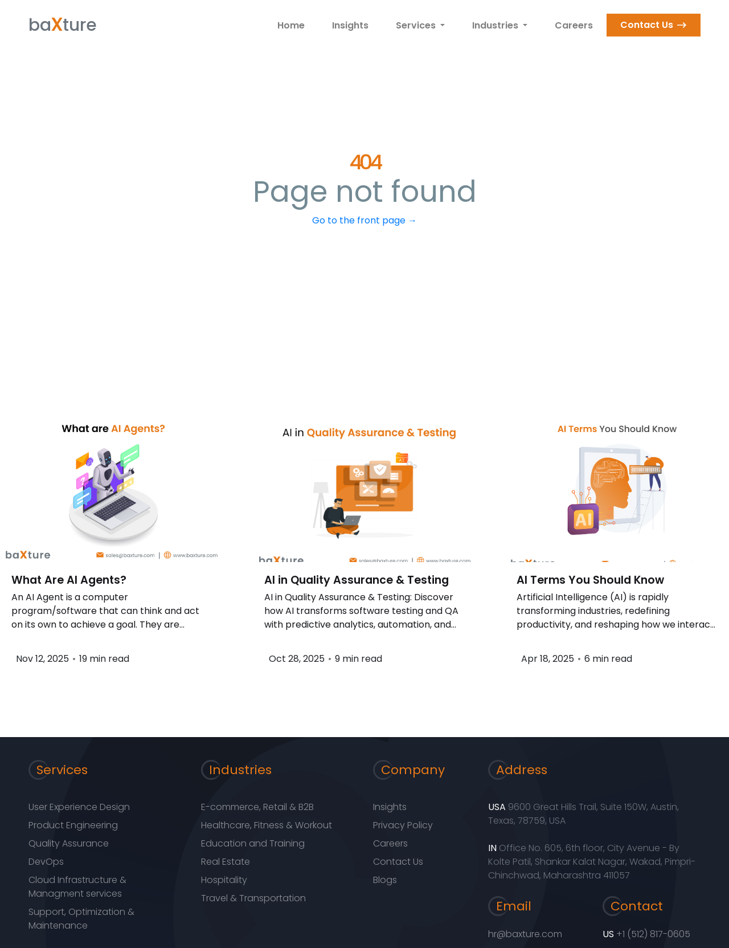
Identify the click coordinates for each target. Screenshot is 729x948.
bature (62, 23)
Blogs (385, 879)
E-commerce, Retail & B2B (257, 806)
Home (291, 25)
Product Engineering (73, 825)
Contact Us (646, 24)
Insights (350, 25)
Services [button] (417, 25)
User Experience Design (79, 806)
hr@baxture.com (525, 934)
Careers (574, 25)
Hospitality (224, 879)
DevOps (46, 861)
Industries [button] (496, 25)
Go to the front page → (364, 220)
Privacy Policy (403, 825)
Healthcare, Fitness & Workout (266, 825)
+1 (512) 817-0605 (653, 934)
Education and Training (253, 843)
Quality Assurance (68, 843)
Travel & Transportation (253, 898)
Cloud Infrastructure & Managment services (77, 886)
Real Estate (225, 861)
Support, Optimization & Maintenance (81, 918)
